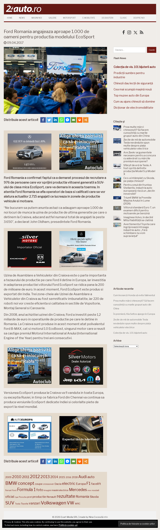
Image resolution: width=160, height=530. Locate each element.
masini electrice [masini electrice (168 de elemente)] (60, 490)
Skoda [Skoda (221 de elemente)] (94, 497)
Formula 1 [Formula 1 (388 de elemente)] (26, 489)
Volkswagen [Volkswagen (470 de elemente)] (53, 503)
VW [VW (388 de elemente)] (70, 503)
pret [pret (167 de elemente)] (29, 496)
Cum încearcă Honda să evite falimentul (134, 295)
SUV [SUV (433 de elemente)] (9, 503)
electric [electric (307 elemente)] (68, 483)
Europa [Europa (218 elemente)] (81, 484)
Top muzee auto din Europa (131, 95)
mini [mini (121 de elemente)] (89, 490)
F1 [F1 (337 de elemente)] (88, 483)
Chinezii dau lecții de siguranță (133, 83)
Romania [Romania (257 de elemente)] (82, 497)
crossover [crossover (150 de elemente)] (48, 484)
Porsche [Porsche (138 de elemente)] (23, 497)
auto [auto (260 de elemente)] (91, 477)
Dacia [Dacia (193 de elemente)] (58, 483)
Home (9, 18)
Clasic (123, 18)
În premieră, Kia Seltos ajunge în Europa (134, 314)
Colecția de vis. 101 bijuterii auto (130, 332)
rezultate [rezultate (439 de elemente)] (66, 496)
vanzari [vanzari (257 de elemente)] (34, 503)
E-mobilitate (88, 18)
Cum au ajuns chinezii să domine (134, 101)
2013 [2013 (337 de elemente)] (45, 476)
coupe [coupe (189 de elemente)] (38, 483)
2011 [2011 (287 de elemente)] (25, 477)
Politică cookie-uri (68, 525)
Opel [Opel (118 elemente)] (16, 497)
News (22, 18)
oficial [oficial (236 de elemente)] (9, 497)
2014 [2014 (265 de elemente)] (54, 477)
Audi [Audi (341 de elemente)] (82, 476)
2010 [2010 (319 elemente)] (16, 477)
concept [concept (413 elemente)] (26, 483)
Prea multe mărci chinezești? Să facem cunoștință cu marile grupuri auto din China (133, 304)
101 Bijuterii (107, 18)
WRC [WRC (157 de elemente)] (77, 503)
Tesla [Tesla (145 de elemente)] (17, 503)
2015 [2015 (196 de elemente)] (62, 477)
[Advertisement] (136, 262)
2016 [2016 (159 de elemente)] (68, 477)
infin (105, 517)
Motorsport (69, 18)
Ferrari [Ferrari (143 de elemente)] (8, 490)
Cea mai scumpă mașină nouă (133, 89)
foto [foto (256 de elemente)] (39, 490)
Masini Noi (37, 18)
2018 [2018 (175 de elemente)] (75, 477)
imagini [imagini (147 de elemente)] (47, 490)
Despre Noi (139, 18)
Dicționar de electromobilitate (133, 107)
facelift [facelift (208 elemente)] (96, 483)
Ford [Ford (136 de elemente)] (14, 490)
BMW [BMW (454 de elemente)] (11, 483)
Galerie (52, 18)
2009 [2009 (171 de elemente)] (8, 477)
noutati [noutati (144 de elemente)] (95, 490)
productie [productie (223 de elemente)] (39, 497)
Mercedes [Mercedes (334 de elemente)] (78, 489)
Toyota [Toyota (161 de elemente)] (24, 503)
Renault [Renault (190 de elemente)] (51, 496)
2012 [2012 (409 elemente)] (35, 476)
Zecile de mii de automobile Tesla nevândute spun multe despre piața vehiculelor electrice (132, 323)
